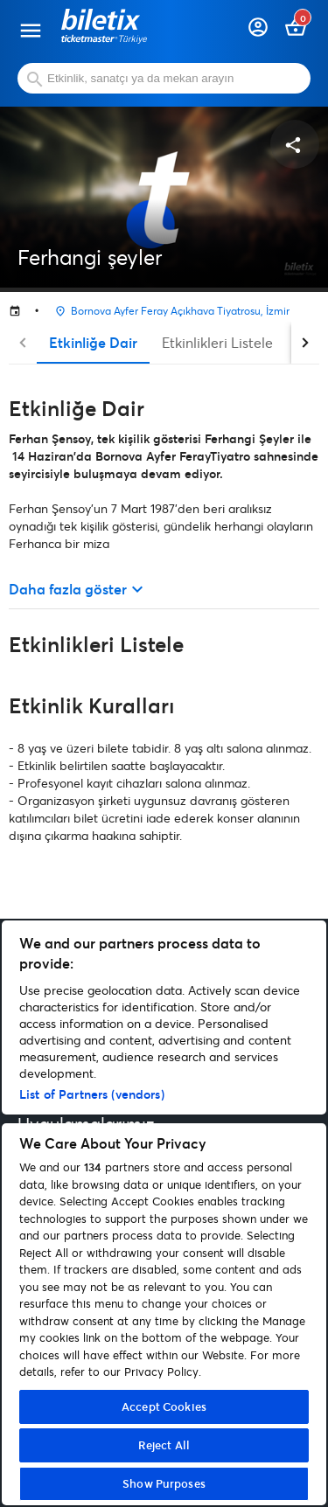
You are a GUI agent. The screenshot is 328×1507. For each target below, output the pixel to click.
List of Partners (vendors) (91, 1094)
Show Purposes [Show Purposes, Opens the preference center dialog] (164, 1483)
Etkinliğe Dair (93, 342)
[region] (164, 1213)
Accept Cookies (164, 1406)
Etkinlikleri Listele (217, 342)
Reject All (164, 1445)
